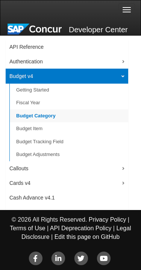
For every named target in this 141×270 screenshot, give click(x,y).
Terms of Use (27, 228)
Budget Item (29, 128)
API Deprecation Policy (81, 228)
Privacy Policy (107, 219)
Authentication (26, 61)
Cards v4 (19, 183)
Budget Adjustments (38, 154)
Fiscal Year (28, 102)
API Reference (26, 47)
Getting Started (32, 90)
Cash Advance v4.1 (32, 198)
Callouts (19, 168)
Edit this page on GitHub (87, 237)
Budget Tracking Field (40, 141)
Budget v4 (21, 76)
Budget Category (36, 115)
